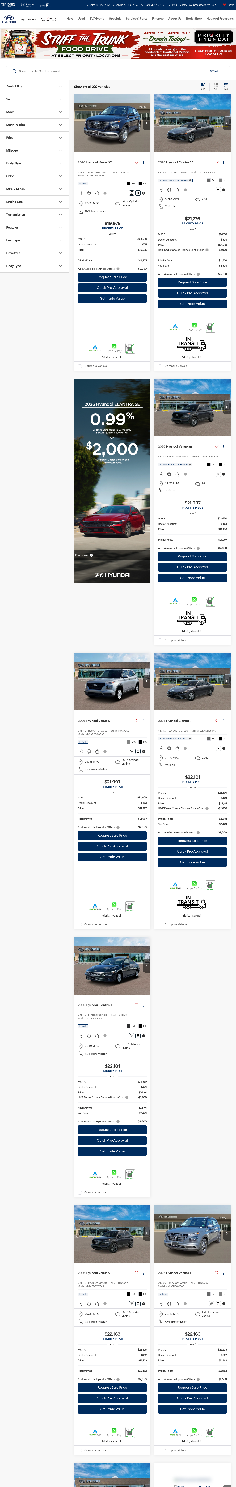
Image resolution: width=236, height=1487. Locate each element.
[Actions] (143, 162)
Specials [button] (115, 18)
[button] (146, 123)
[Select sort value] (204, 87)
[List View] (226, 87)
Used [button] (81, 18)
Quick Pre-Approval (112, 288)
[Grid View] (215, 87)
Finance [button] (158, 18)
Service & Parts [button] (136, 18)
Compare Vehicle (95, 366)
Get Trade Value (112, 298)
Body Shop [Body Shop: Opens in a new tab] (194, 18)
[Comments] (131, 193)
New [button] (69, 18)
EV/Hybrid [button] (97, 18)
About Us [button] (174, 18)
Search (214, 71)
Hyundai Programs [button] (220, 18)
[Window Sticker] (138, 193)
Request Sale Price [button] (112, 277)
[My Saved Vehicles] (227, 5)
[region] (112, 254)
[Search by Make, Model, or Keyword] (112, 71)
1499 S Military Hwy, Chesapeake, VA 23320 (193, 5)
